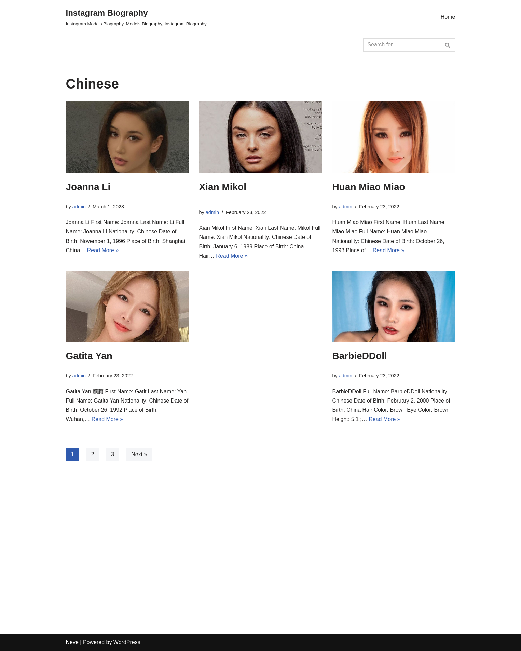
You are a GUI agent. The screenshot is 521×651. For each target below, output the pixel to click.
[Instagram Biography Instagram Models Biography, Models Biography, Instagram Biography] (136, 17)
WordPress (126, 642)
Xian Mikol (222, 186)
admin (79, 206)
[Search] (401, 45)
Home (448, 17)
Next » (139, 454)
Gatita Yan (89, 356)
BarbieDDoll (359, 356)
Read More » (103, 250)
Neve (72, 642)
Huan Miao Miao (368, 186)
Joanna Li (88, 186)
